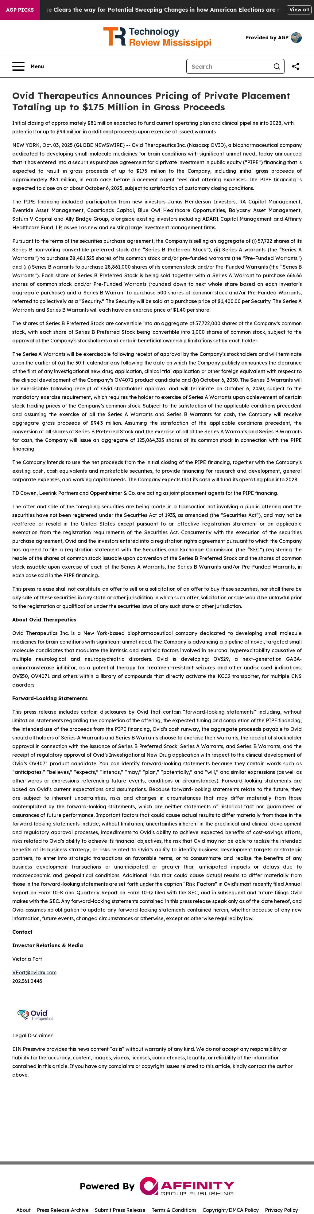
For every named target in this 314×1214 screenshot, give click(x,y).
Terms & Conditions (174, 1210)
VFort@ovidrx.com (34, 972)
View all (299, 9)
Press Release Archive (63, 1210)
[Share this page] (295, 66)
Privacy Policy (281, 1210)
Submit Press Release (120, 1210)
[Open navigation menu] (28, 66)
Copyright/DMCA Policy (231, 1210)
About (23, 1210)
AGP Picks (20, 10)
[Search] (228, 66)
